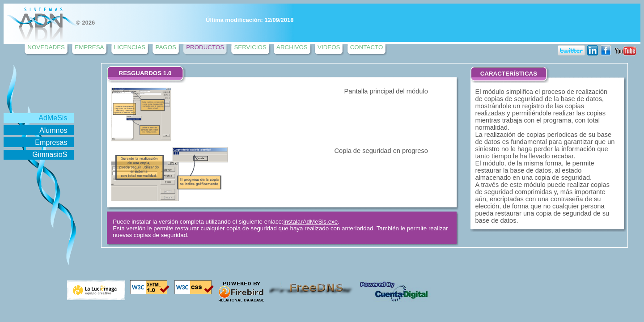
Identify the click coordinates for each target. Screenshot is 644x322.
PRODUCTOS (205, 47)
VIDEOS (329, 47)
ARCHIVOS (292, 47)
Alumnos (53, 130)
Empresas (51, 142)
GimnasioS (49, 154)
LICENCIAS (129, 47)
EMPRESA (89, 47)
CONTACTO (366, 47)
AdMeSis (52, 118)
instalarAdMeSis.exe (311, 221)
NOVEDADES (46, 47)
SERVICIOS (250, 47)
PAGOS (165, 47)
